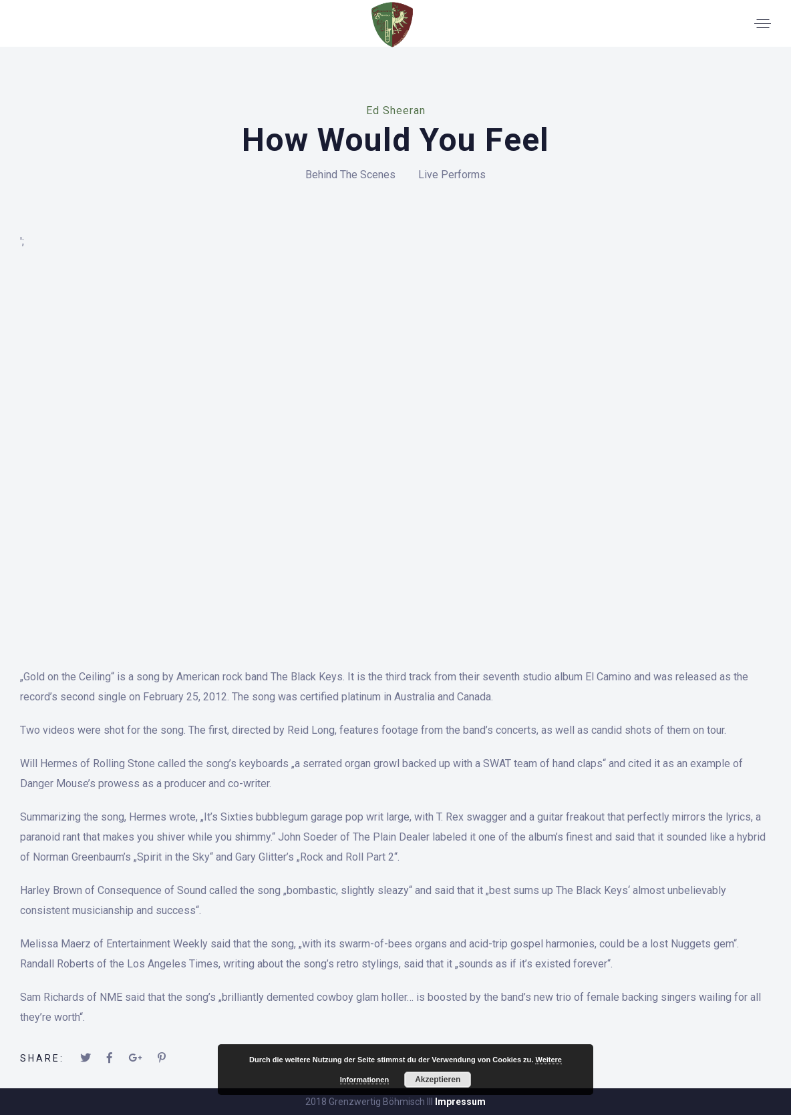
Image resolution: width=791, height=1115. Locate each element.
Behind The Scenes (350, 174)
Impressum (460, 1101)
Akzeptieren (437, 1079)
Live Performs (452, 174)
